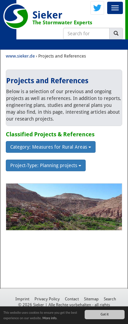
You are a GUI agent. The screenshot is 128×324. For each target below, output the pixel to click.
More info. (49, 318)
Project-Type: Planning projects (45, 165)
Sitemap (91, 299)
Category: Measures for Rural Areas (50, 147)
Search (110, 299)
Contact (72, 299)
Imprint (22, 299)
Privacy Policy (47, 299)
